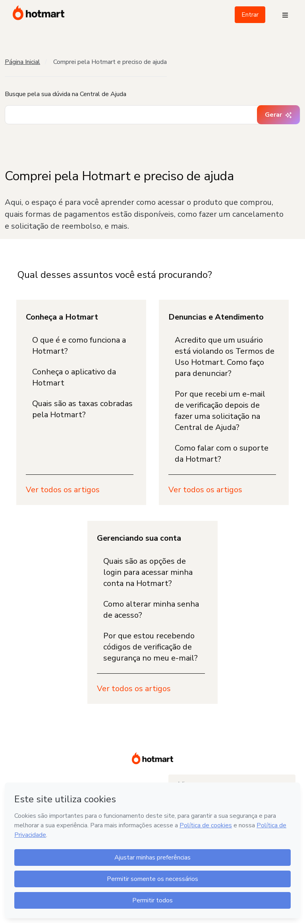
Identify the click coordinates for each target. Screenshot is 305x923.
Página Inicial (22, 62)
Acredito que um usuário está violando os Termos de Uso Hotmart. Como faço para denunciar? (224, 357)
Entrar (250, 14)
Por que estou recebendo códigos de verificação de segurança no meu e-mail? (150, 646)
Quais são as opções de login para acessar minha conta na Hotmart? (148, 572)
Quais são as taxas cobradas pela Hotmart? (82, 409)
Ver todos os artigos (63, 489)
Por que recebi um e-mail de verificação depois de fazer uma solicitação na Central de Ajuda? (220, 411)
